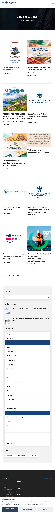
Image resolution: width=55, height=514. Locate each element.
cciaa (8, 357)
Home (22, 20)
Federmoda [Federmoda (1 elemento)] (34, 466)
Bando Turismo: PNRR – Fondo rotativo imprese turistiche (37, 116)
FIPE (8, 397)
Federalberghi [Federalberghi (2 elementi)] (22, 466)
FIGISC (9, 384)
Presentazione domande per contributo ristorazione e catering (14, 256)
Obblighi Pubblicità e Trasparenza (17, 427)
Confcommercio (11, 366)
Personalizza (27, 509)
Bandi (9, 353)
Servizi (9, 440)
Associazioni (10, 348)
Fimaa (9, 388)
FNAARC (9, 405)
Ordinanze (10, 432)
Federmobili (10, 375)
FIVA (8, 401)
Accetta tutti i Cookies (10, 509)
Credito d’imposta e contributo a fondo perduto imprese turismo (14, 163)
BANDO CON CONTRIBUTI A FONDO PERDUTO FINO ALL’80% (39, 69)
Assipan (9, 344)
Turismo (9, 449)
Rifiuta (45, 509)
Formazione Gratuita (13, 414)
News (27, 20)
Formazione (10, 410)
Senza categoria (12, 436)
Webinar (9, 454)
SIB (8, 445)
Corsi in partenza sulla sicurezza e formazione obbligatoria (29, 319)
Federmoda (10, 379)
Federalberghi (11, 370)
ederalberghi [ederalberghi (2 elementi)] (10, 466)
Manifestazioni (11, 419)
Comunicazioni (11, 362)
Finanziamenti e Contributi (15, 392)
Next (18, 275)
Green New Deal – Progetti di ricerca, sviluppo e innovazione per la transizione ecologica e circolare (39, 258)
